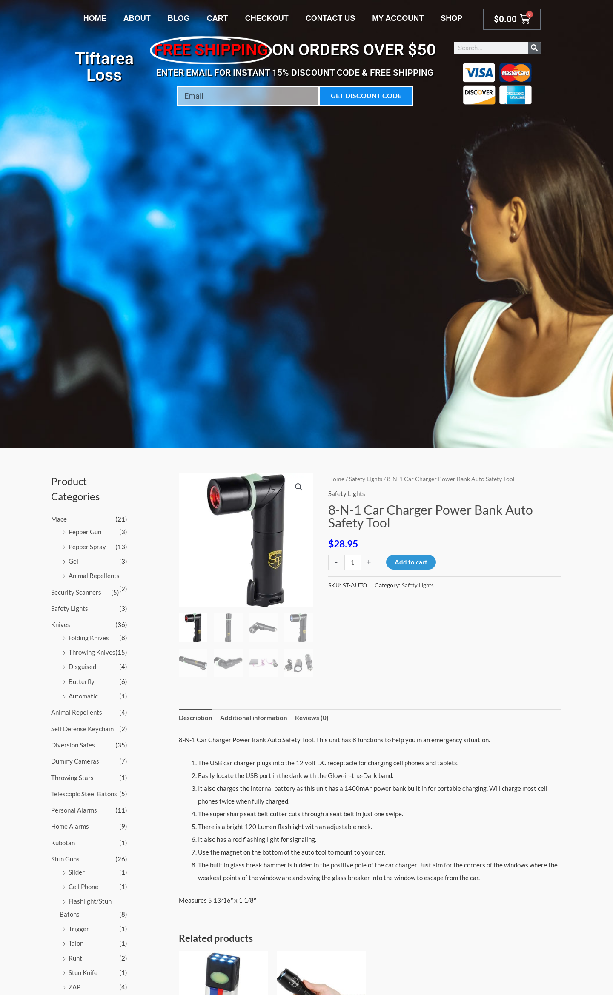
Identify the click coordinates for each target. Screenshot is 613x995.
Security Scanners (76, 591)
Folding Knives (89, 635)
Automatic (83, 693)
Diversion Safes (73, 741)
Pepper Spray (87, 546)
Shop (451, 18)
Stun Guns (65, 854)
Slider (77, 866)
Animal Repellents (94, 575)
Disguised (82, 664)
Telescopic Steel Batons (84, 789)
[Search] (534, 48)
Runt (75, 951)
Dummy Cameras (75, 757)
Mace (59, 519)
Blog (179, 18)
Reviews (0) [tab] (312, 718)
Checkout (267, 18)
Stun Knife (83, 965)
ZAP (74, 980)
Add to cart (411, 561)
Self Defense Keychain (82, 725)
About (137, 18)
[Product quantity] (352, 562)
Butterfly (82, 678)
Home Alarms (70, 821)
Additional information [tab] (253, 718)
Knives (60, 623)
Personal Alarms (74, 805)
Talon (76, 937)
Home (94, 18)
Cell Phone (83, 880)
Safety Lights (69, 606)
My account (398, 18)
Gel (73, 560)
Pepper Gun (85, 532)
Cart (217, 18)
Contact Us (330, 18)
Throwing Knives (92, 650)
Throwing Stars (72, 773)
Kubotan (63, 837)
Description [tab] (195, 718)
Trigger (79, 922)
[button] (298, 487)
